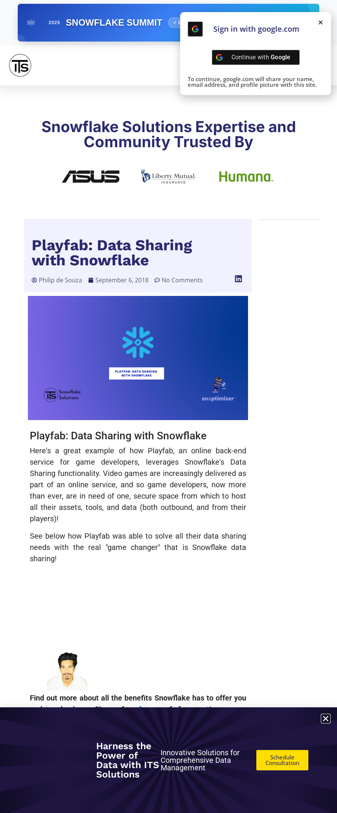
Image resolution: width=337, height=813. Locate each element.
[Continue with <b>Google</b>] (195, 29)
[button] (238, 279)
